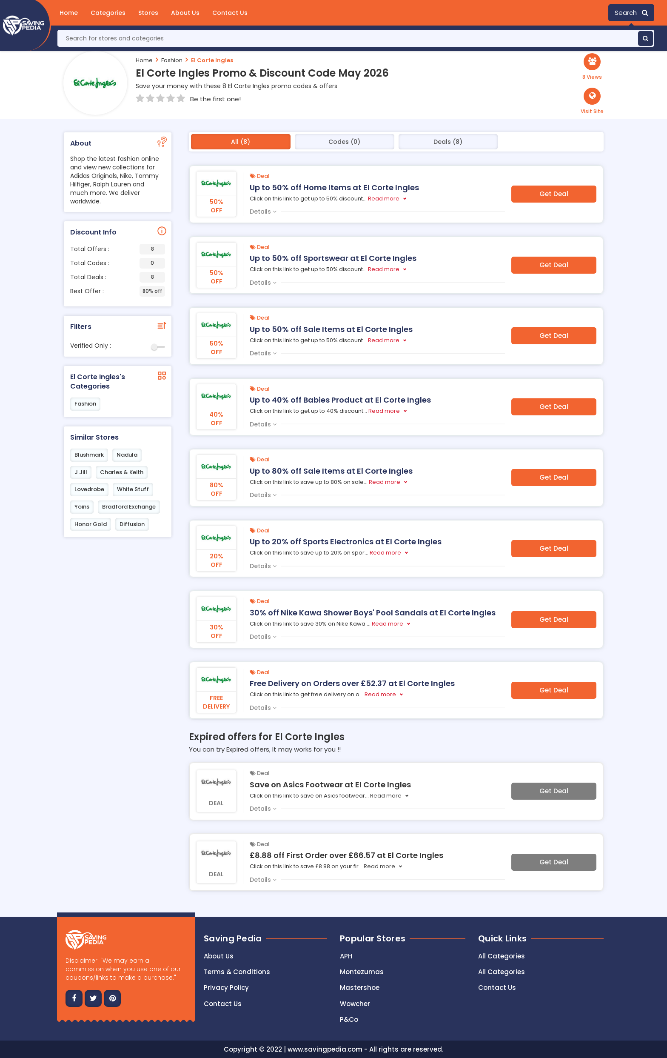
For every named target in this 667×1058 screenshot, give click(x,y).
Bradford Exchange (129, 507)
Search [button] (631, 12)
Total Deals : (117, 277)
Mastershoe (359, 987)
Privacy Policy (226, 987)
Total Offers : (117, 249)
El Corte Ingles (212, 60)
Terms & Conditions (237, 971)
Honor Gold (90, 524)
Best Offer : (117, 291)
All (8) (240, 141)
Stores (148, 13)
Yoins (81, 507)
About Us (185, 13)
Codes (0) (344, 141)
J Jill (80, 472)
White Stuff (133, 489)
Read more (383, 198)
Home (69, 13)
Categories (108, 13)
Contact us (223, 1003)
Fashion (171, 60)
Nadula (127, 455)
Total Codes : (117, 263)
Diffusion (132, 524)
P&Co (349, 1019)
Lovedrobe (89, 489)
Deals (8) (447, 141)
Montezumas (362, 971)
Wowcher (355, 1003)
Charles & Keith (121, 472)
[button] (592, 101)
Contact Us (230, 13)
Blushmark (89, 455)
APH (346, 956)
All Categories (501, 956)
